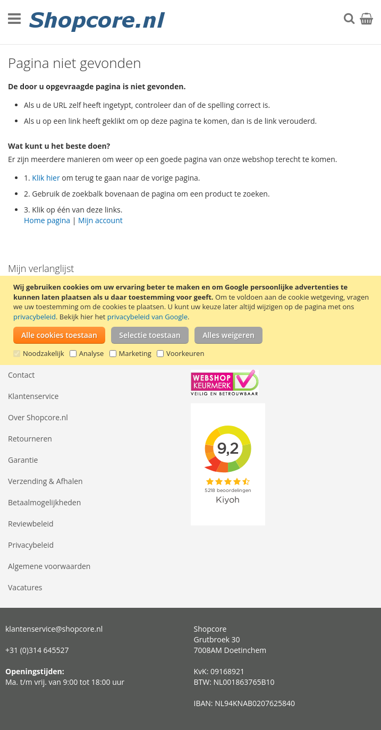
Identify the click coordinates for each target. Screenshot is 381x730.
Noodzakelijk (43, 353)
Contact (21, 375)
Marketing (135, 353)
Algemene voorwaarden (49, 566)
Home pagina (47, 220)
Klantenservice (33, 396)
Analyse (91, 353)
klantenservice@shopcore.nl (54, 629)
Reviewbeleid (31, 524)
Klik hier (46, 178)
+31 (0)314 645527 (37, 650)
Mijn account (100, 220)
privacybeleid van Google (147, 316)
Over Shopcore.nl (38, 417)
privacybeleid (34, 316)
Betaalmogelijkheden (44, 502)
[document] (191, 320)
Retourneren (30, 439)
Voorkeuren (185, 353)
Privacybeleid (31, 545)
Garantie (23, 460)
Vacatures (25, 587)
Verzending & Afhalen (45, 481)
